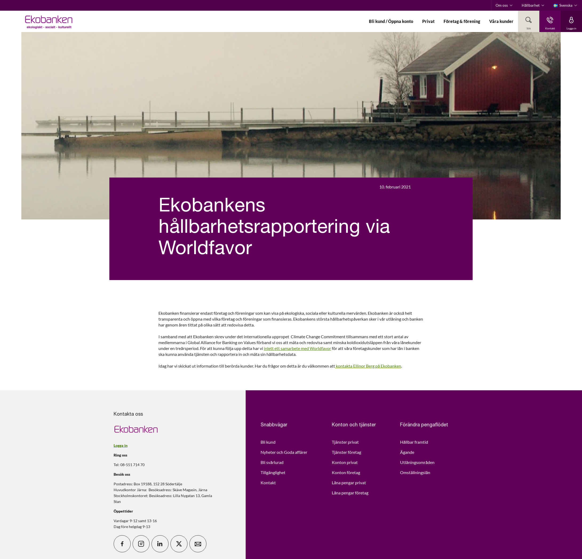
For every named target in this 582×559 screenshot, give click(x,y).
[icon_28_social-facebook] (122, 543)
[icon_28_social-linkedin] (160, 543)
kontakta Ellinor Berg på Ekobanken (368, 365)
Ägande (407, 452)
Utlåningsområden (417, 462)
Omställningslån (415, 472)
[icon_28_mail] (197, 543)
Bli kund (268, 441)
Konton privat (345, 462)
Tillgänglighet (273, 472)
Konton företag (346, 472)
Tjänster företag (346, 452)
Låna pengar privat (349, 482)
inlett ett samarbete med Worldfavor (297, 348)
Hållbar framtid (414, 441)
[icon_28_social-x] (179, 543)
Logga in (120, 445)
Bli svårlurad (272, 462)
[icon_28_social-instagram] (141, 543)
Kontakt (268, 482)
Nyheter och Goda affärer (284, 452)
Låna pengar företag (350, 492)
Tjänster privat (345, 441)
